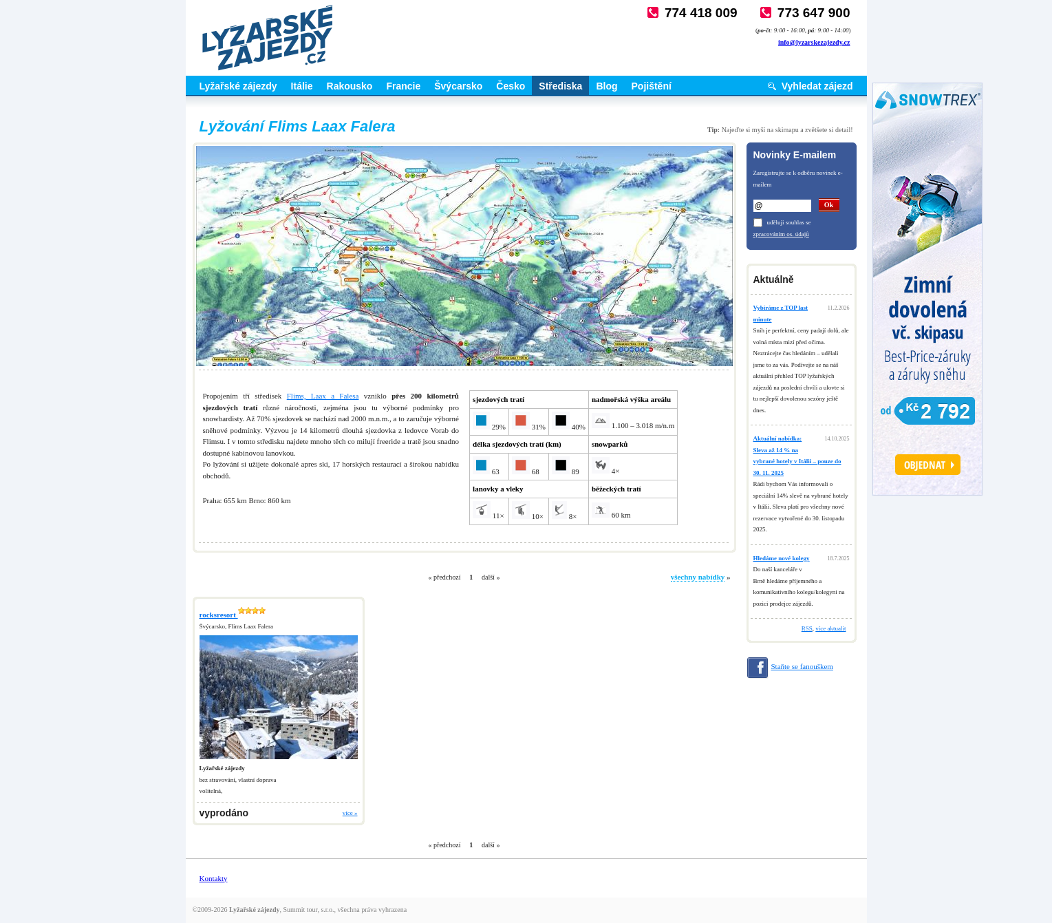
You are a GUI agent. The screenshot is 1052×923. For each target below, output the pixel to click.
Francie (403, 86)
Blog (606, 86)
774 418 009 (701, 13)
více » (350, 812)
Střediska (560, 86)
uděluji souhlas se (789, 222)
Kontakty (214, 878)
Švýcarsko (458, 86)
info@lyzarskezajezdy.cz (814, 42)
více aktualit (830, 628)
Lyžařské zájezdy (238, 86)
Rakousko (350, 86)
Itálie (302, 86)
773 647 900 (813, 13)
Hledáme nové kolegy (781, 558)
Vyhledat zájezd (817, 86)
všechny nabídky (698, 577)
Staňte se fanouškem (802, 666)
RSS (807, 628)
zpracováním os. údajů (781, 234)
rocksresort (233, 615)
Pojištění (652, 86)
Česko (510, 86)
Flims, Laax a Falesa (323, 396)
